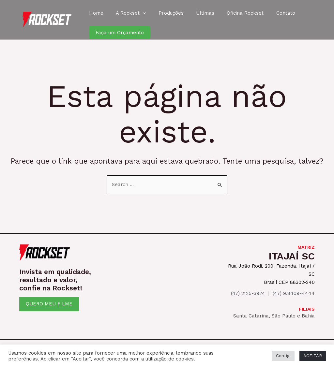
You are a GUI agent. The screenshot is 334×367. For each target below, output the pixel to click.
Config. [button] (283, 355)
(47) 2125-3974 (248, 292)
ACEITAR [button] (312, 355)
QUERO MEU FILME (49, 304)
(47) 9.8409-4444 (294, 292)
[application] (139, 13)
